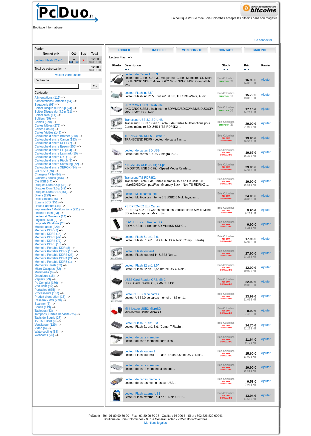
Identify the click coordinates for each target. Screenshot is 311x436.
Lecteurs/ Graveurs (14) (50, 216)
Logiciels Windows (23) (50, 223)
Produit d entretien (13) (50, 296)
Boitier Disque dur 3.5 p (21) (53, 111)
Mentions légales (155, 423)
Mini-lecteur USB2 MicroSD (143, 308)
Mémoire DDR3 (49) (48, 237)
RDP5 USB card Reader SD (143, 222)
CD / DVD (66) (44, 171)
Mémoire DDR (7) (46, 230)
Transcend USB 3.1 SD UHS (144, 120)
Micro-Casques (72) (48, 269)
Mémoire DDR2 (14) (48, 234)
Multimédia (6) (44, 272)
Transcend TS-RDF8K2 (140, 177)
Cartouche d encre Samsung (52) (57, 164)
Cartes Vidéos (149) (48, 132)
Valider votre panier (68, 75)
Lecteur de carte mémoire (142, 365)
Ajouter (266, 79)
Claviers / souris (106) (49, 178)
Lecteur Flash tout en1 (139, 251)
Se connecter (263, 40)
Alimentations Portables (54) (53, 101)
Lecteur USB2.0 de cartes (142, 294)
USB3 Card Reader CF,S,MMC (145, 280)
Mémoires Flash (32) (48, 265)
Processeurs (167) (47, 293)
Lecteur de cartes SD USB (142, 150)
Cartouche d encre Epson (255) (55, 146)
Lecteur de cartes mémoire (142, 379)
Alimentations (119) (47, 97)
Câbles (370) (43, 122)
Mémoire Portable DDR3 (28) (54, 255)
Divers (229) (43, 195)
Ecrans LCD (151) (47, 202)
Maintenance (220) (47, 227)
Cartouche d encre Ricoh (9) (53, 160)
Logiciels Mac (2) (46, 220)
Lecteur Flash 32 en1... (50, 60)
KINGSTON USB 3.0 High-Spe (145, 165)
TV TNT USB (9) (46, 321)
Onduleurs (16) (45, 276)
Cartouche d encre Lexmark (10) (56, 153)
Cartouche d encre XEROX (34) (56, 167)
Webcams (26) (44, 335)
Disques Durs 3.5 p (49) (50, 188)
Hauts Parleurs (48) (48, 206)
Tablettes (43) (44, 310)
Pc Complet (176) (46, 283)
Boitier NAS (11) (45, 115)
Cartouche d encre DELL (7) (53, 143)
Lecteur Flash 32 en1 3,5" (142, 265)
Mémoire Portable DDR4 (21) (54, 258)
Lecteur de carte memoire (142, 337)
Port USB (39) (44, 286)
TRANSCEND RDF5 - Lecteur (145, 136)
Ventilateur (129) (46, 324)
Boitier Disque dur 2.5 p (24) (53, 108)
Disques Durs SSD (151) (51, 192)
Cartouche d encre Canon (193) (56, 139)
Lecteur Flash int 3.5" (139, 93)
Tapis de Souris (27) (48, 317)
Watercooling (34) (46, 331)
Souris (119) (43, 307)
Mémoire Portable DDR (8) (52, 248)
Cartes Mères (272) (47, 125)
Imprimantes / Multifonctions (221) (57, 209)
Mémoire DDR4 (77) (48, 241)
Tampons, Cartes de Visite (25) (55, 314)
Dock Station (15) (46, 199)
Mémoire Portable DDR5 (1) (53, 262)
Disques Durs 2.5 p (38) (50, 185)
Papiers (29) (43, 279)
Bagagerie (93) (44, 104)
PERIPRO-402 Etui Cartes (142, 206)
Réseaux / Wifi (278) (48, 300)
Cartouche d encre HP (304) (53, 150)
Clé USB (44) (43, 181)
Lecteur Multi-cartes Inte (141, 194)
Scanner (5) (42, 303)
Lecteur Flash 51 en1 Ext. (142, 237)
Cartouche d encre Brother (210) (56, 136)
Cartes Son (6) (44, 129)
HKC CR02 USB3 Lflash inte (144, 105)
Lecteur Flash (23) (47, 213)
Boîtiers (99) (43, 118)
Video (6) (41, 328)
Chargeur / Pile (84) (48, 174)
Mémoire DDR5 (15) (48, 244)
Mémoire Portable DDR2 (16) (54, 251)
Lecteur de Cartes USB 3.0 (142, 74)
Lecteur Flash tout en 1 (140, 351)
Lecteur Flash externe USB (143, 393)
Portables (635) (45, 289)
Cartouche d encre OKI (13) (53, 157)
